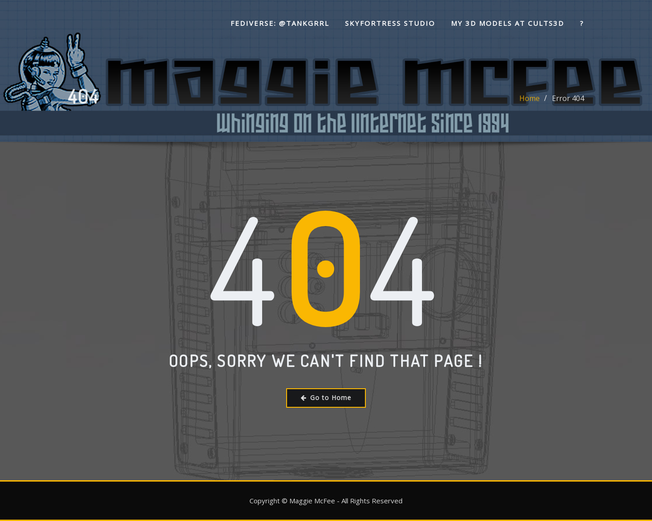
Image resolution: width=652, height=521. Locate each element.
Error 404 (568, 102)
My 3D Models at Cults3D (507, 23)
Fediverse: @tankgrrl (279, 23)
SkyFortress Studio (390, 23)
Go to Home (326, 397)
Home (529, 102)
